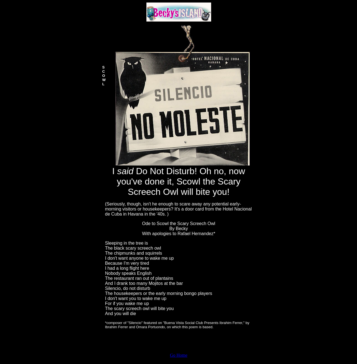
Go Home (178, 355)
